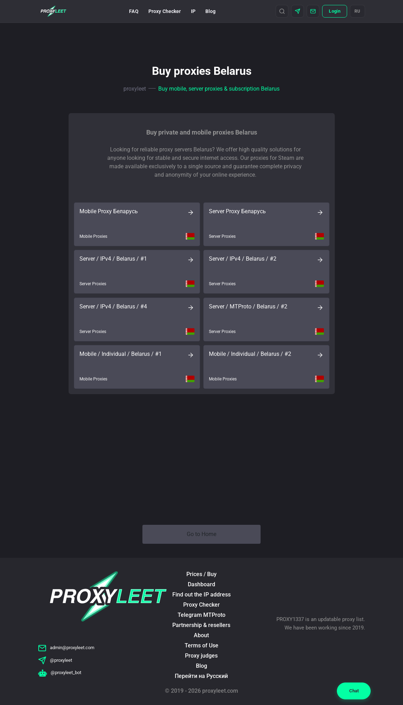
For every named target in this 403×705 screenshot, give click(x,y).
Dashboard (201, 584)
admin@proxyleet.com (66, 647)
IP (193, 11)
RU (357, 11)
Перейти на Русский (201, 676)
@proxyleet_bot (59, 672)
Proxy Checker (164, 11)
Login (334, 11)
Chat (354, 690)
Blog (210, 11)
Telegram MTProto (201, 615)
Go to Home (201, 534)
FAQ (133, 11)
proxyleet (134, 88)
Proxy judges (201, 655)
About (201, 635)
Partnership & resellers (201, 625)
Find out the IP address (201, 594)
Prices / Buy (201, 574)
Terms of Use (201, 645)
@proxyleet (55, 660)
